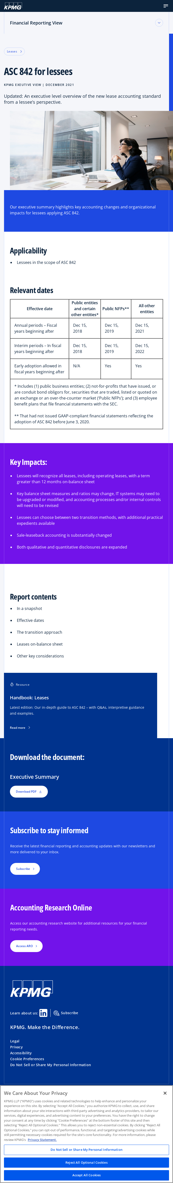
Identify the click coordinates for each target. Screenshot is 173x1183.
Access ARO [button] (24, 946)
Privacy (16, 1047)
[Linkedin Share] (43, 1013)
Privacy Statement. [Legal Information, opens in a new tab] (42, 1139)
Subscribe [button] (23, 869)
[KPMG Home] (13, 6)
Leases (14, 51)
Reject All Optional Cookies (86, 1162)
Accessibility (21, 1053)
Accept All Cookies (86, 1175)
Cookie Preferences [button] (27, 1059)
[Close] (165, 1093)
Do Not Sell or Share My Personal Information (50, 1064)
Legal (14, 1041)
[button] (166, 5)
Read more (20, 728)
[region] (86, 1134)
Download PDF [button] (29, 791)
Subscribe (66, 1013)
